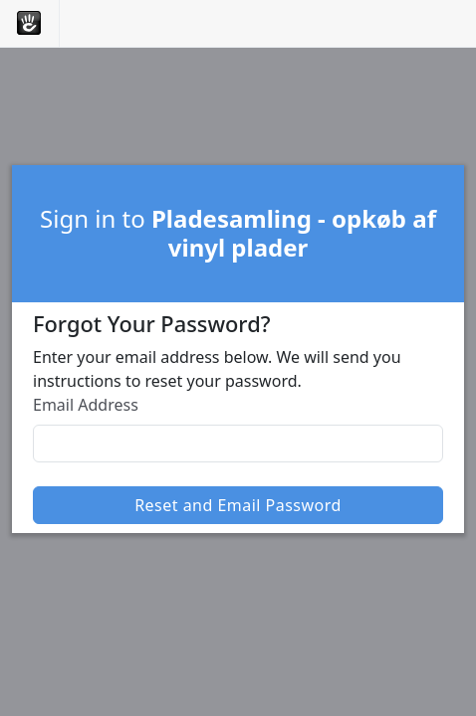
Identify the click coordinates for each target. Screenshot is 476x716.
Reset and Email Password (238, 505)
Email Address (85, 405)
